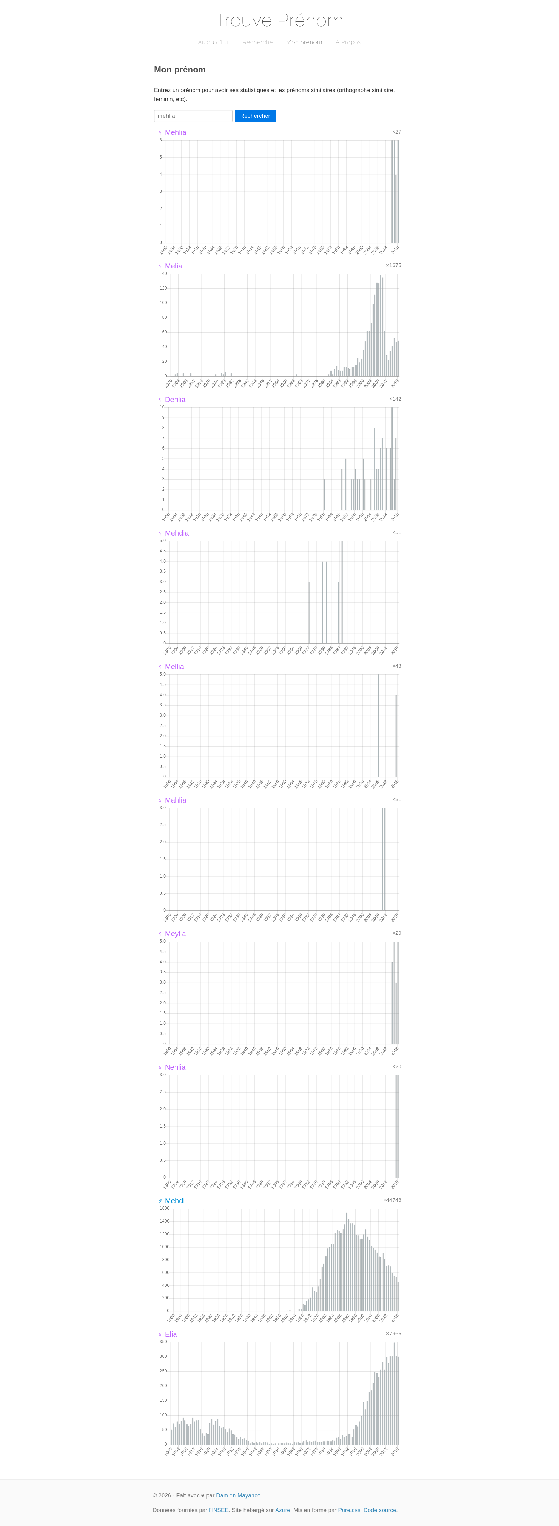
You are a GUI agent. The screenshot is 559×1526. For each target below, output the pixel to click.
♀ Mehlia (172, 132)
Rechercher (255, 116)
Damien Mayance (238, 1495)
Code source (380, 1510)
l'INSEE (219, 1510)
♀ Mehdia (173, 533)
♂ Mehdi (171, 1201)
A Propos (348, 42)
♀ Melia (170, 266)
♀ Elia (167, 1334)
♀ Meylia (172, 934)
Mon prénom (304, 42)
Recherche (258, 42)
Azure (282, 1510)
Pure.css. (350, 1510)
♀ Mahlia (172, 800)
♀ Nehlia (172, 1067)
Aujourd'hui (214, 42)
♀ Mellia (171, 667)
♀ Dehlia (172, 399)
